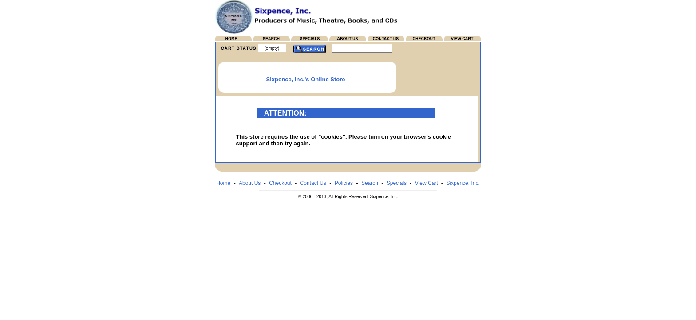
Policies (344, 183)
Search (369, 183)
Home (223, 183)
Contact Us (313, 183)
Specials (397, 183)
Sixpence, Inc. (462, 183)
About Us (250, 183)
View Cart (426, 183)
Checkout (280, 183)
